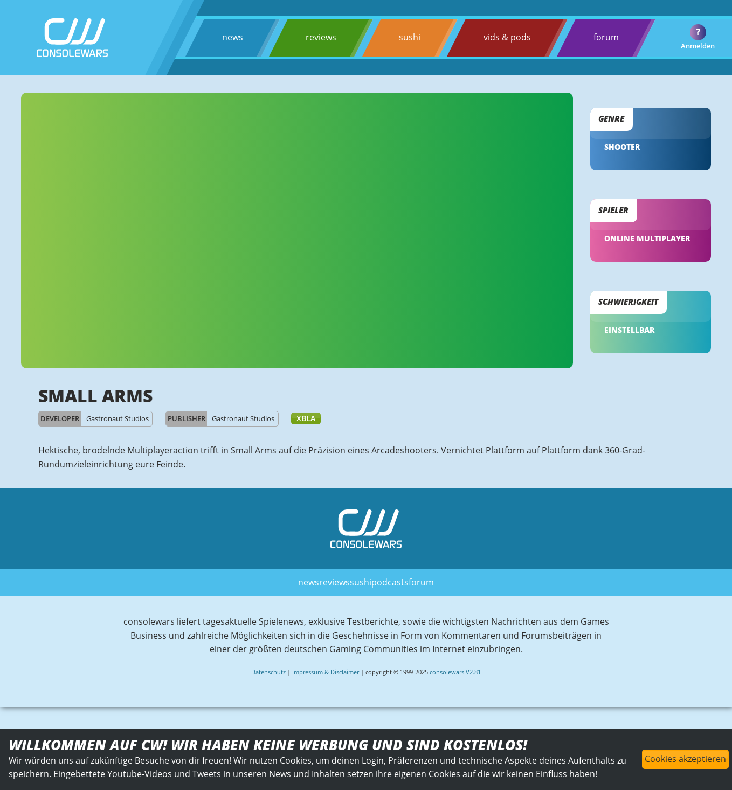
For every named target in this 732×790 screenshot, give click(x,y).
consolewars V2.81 (455, 672)
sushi (409, 37)
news (232, 37)
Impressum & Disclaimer (325, 672)
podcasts (390, 582)
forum (606, 37)
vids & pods (507, 37)
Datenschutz (268, 672)
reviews (321, 37)
